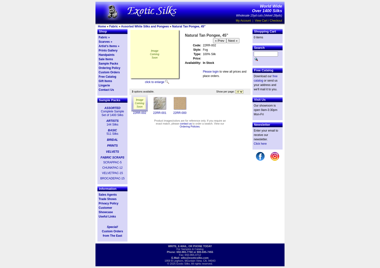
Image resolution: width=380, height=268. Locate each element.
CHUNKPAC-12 (112, 167)
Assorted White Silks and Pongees (145, 26)
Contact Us (106, 90)
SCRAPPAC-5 (112, 162)
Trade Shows (108, 199)
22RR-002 (139, 113)
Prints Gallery (108, 50)
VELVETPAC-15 (112, 173)
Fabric (113, 26)
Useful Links (107, 216)
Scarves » (105, 41)
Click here (260, 143)
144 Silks (113, 124)
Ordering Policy (109, 68)
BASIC (112, 130)
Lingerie (104, 85)
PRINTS (112, 145)
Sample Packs (108, 63)
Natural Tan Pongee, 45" (189, 26)
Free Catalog (107, 76)
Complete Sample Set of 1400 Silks (112, 113)
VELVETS (112, 151)
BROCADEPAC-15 (112, 178)
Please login (211, 71)
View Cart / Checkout (268, 20)
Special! (112, 227)
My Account (243, 20)
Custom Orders (109, 72)
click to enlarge (154, 82)
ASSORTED (112, 108)
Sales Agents (108, 194)
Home (102, 26)
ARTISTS (112, 121)
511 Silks (113, 133)
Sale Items (106, 59)
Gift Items (105, 81)
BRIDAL (112, 140)
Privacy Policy (108, 203)
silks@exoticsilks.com (195, 257)
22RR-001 (159, 113)
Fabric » (104, 37)
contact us (186, 123)
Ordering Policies (189, 126)
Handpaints (106, 55)
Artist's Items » (109, 46)
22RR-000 (180, 113)
